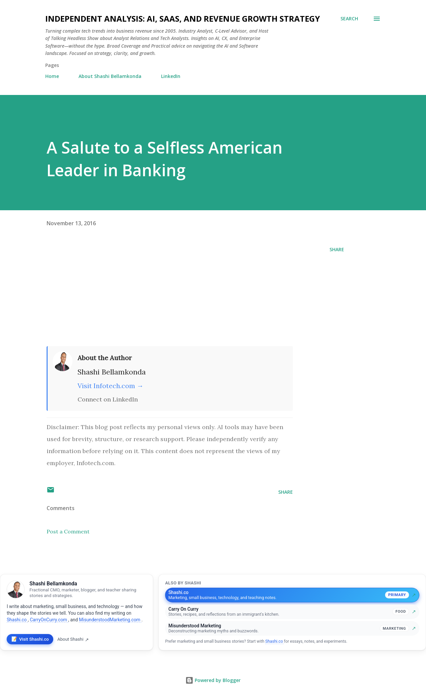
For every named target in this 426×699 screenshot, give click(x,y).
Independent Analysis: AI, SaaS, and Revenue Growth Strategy (182, 18)
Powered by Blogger (213, 680)
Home (52, 76)
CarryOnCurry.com (49, 619)
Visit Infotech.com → (110, 385)
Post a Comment (68, 531)
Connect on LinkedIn (108, 399)
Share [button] (336, 249)
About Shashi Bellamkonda (110, 76)
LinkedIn (170, 76)
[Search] (349, 19)
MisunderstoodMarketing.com (110, 619)
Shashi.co (17, 619)
